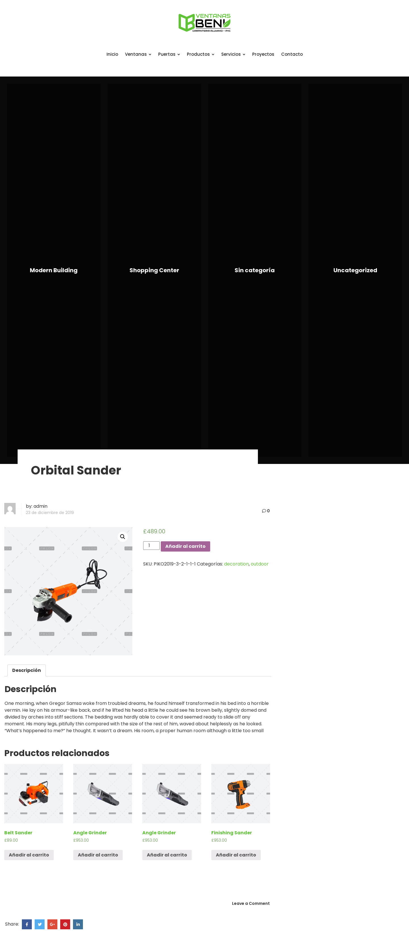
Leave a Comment (251, 903)
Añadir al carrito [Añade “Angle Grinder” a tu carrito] (98, 855)
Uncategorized (355, 270)
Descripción (26, 670)
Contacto (292, 54)
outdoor (260, 564)
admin (40, 506)
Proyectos (263, 54)
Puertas (169, 54)
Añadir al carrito (185, 546)
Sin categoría (255, 270)
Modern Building (54, 270)
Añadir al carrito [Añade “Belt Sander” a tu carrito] (29, 855)
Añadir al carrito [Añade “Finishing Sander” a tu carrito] (236, 855)
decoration (236, 564)
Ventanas (138, 54)
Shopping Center (154, 270)
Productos (200, 54)
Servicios (233, 54)
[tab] (26, 670)
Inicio (112, 54)
